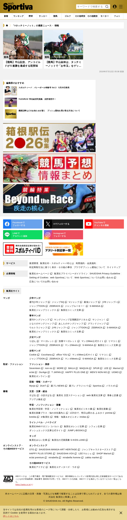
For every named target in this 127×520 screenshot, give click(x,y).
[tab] (31, 16)
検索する (106, 6)
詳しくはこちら (11, 516)
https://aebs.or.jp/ (24, 485)
